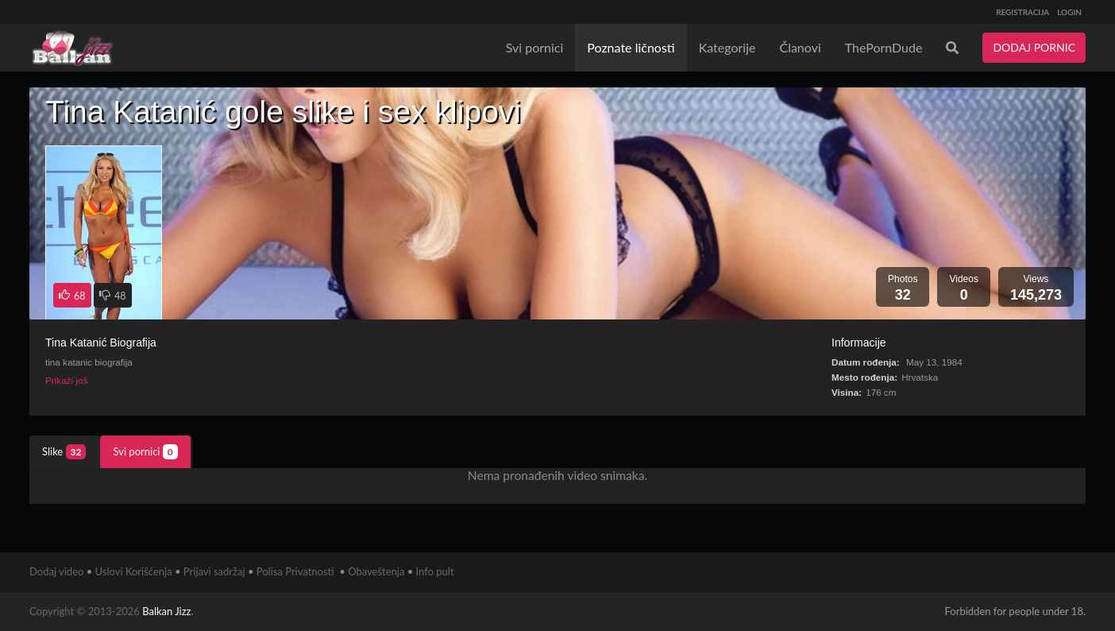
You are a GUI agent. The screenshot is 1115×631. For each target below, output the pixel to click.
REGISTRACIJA (1022, 12)
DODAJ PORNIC (1034, 47)
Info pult (435, 571)
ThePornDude (884, 47)
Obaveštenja (376, 571)
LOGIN (1069, 12)
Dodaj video (56, 571)
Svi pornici (535, 47)
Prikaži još (66, 380)
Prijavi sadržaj (214, 571)
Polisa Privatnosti (295, 571)
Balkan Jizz (166, 611)
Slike (64, 451)
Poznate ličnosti (630, 47)
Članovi (799, 47)
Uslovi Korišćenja (133, 571)
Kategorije (727, 47)
